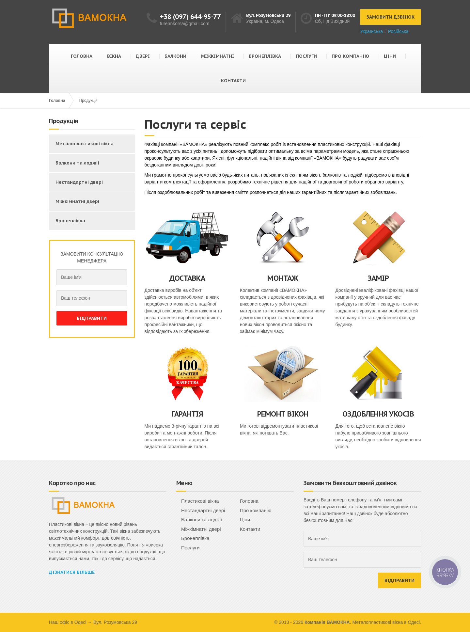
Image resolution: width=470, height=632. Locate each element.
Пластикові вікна (200, 501)
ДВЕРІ (143, 56)
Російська (398, 31)
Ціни (245, 519)
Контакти (250, 529)
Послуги (190, 547)
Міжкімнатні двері (77, 201)
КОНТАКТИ (233, 81)
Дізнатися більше (72, 572)
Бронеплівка (70, 221)
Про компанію (255, 510)
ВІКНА (114, 56)
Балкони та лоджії (77, 163)
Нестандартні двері (79, 182)
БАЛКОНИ (175, 56)
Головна (57, 100)
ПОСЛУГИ (306, 56)
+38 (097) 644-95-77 (190, 16)
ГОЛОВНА (81, 56)
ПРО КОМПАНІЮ (350, 56)
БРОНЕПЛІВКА (265, 56)
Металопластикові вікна (84, 144)
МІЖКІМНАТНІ (217, 56)
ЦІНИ (390, 56)
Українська (371, 31)
